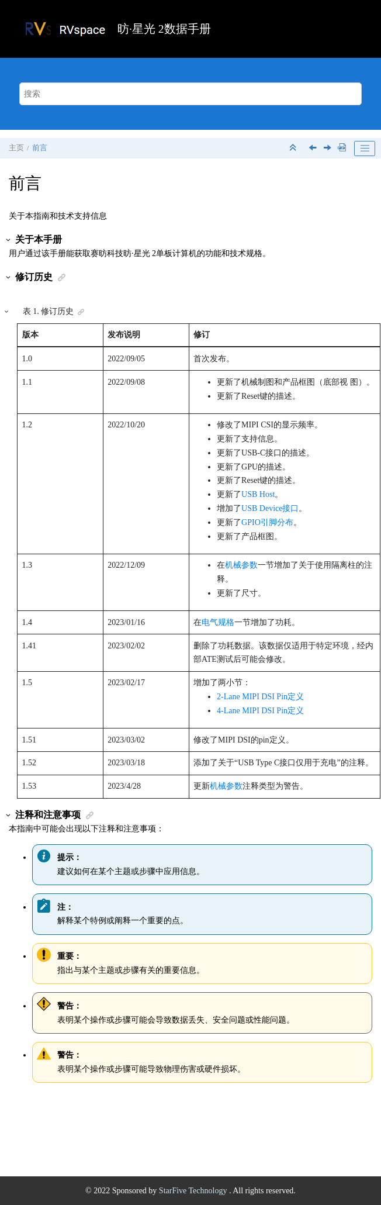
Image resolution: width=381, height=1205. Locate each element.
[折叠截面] (294, 148)
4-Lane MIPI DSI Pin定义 (260, 710)
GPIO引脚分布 (267, 522)
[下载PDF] (342, 148)
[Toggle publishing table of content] (364, 148)
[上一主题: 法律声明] (314, 148)
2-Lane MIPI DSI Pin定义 (260, 696)
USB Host (258, 494)
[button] (9, 240)
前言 (39, 148)
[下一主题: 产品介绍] (328, 148)
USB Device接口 (270, 508)
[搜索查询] (190, 93)
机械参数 (241, 565)
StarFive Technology (194, 1190)
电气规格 (218, 622)
